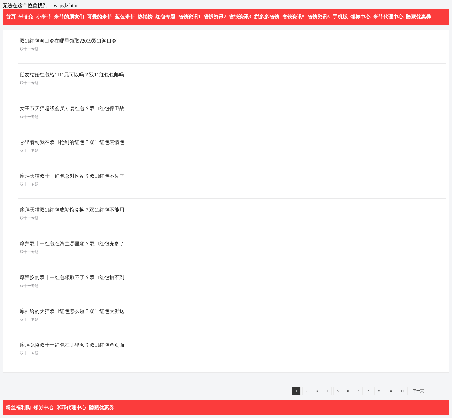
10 (390, 391)
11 (402, 391)
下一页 (418, 391)
